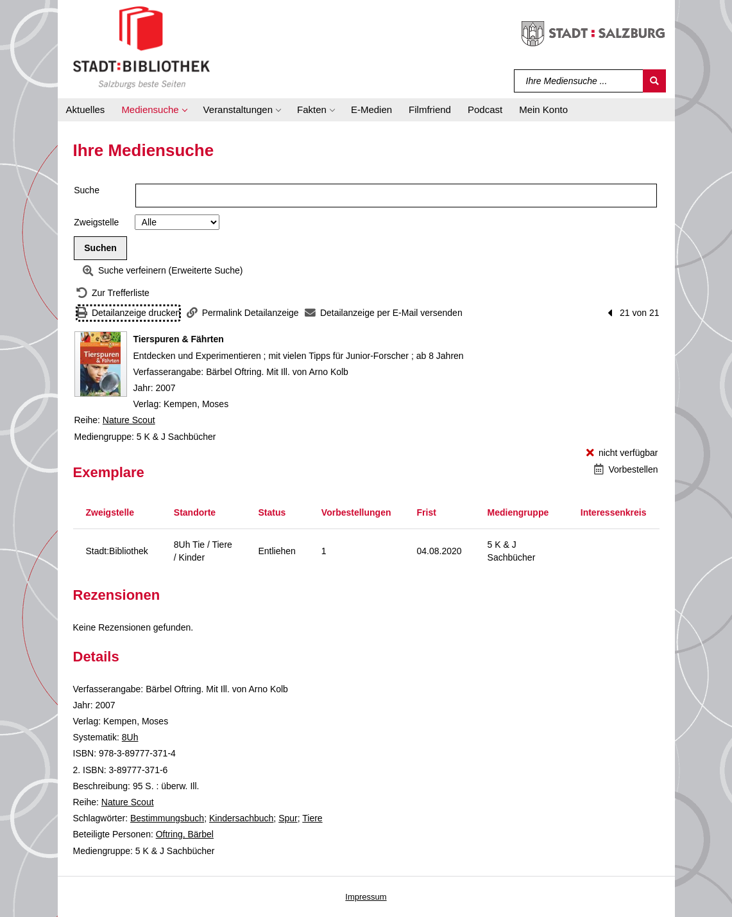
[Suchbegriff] (579, 81)
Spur (288, 818)
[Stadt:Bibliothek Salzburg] (141, 47)
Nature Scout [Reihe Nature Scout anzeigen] (129, 420)
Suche (86, 190)
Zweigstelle (96, 222)
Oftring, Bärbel (185, 834)
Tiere (312, 818)
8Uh (130, 737)
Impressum (365, 897)
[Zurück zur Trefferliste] (112, 293)
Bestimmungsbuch (167, 818)
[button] (154, 109)
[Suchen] (654, 80)
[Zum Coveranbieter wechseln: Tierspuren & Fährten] (100, 364)
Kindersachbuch (241, 818)
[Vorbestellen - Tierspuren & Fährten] (626, 470)
